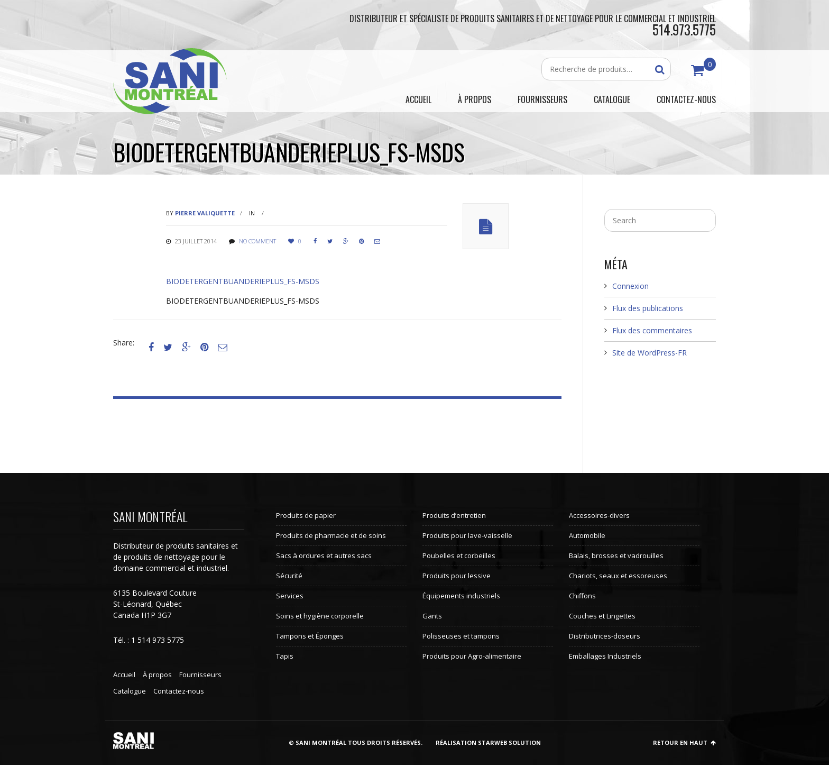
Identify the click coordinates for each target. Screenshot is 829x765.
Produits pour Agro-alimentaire (471, 656)
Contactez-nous (178, 691)
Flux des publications (647, 308)
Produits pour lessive (456, 575)
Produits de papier (306, 515)
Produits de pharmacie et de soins (331, 535)
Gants (432, 616)
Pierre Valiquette (205, 213)
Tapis (284, 656)
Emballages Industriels (605, 656)
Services (289, 595)
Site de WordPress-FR (649, 353)
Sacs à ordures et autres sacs (324, 555)
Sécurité (289, 575)
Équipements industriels (461, 595)
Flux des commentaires (652, 330)
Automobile (587, 535)
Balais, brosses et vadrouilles (616, 555)
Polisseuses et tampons (461, 636)
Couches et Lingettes (602, 616)
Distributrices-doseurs (604, 636)
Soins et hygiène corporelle (320, 616)
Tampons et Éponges (310, 636)
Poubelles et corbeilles (458, 555)
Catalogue (129, 691)
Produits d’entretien (454, 515)
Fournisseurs (200, 674)
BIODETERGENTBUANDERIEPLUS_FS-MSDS (242, 281)
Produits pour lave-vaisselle (467, 535)
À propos (157, 674)
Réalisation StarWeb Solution (488, 742)
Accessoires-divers (599, 515)
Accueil (124, 674)
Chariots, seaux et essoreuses (618, 575)
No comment (257, 241)
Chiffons (582, 595)
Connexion (630, 286)
